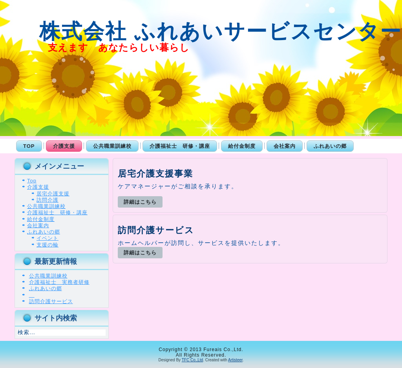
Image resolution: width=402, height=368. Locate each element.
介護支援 (64, 146)
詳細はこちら (140, 202)
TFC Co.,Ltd (192, 360)
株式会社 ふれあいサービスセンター (206, 31)
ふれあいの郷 (330, 146)
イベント (47, 238)
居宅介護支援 (53, 194)
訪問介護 (47, 200)
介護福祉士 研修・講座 (180, 146)
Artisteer (235, 360)
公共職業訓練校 (112, 146)
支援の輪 (47, 245)
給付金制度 (242, 146)
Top (29, 146)
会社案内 (285, 146)
